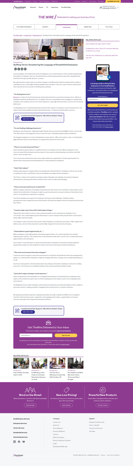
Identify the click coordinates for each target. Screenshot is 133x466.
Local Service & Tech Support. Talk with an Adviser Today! (41, 116)
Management (37, 35)
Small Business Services (21, 419)
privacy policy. (109, 127)
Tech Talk (109, 27)
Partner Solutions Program (62, 440)
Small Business (18, 1)
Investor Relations (59, 431)
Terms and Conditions (113, 455)
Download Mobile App (60, 446)
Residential (55, 1)
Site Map (92, 431)
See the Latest (103, 405)
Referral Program (58, 437)
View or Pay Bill (94, 425)
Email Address (102, 96)
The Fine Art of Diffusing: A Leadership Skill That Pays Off (57, 375)
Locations (77, 1)
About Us (56, 425)
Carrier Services (18, 428)
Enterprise (28, 1)
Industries (54, 7)
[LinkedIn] (14, 442)
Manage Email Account (96, 422)
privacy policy (65, 344)
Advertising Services (20, 437)
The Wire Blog (66, 7)
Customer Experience (24, 27)
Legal (55, 443)
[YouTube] (23, 442)
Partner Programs (44, 1)
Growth (45, 27)
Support (84, 1)
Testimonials (30, 405)
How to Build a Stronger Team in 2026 (98, 44)
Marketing (88, 27)
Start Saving (66, 405)
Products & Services (96, 428)
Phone (41, 7)
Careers (55, 434)
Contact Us (56, 422)
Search (101, 1)
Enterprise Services (20, 423)
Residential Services (20, 432)
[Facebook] (19, 442)
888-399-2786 (28, 119)
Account (92, 1)
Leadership (66, 27)
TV (47, 7)
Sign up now (66, 335)
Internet (33, 7)
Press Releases (58, 428)
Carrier (35, 1)
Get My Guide (103, 105)
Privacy (103, 455)
